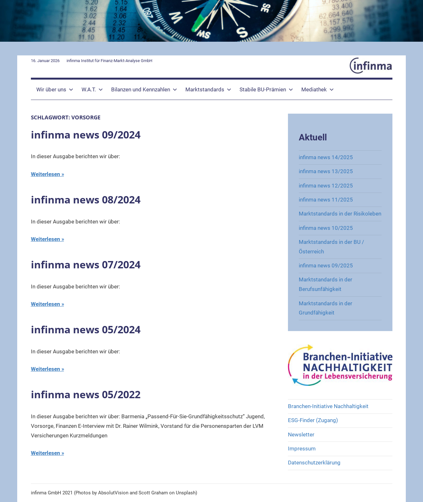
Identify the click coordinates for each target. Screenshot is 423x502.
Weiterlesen (45, 174)
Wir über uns (54, 89)
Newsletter (301, 434)
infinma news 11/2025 (326, 199)
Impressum (302, 448)
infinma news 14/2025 (326, 157)
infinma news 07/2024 (85, 264)
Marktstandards (208, 89)
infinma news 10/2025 (326, 228)
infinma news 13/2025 (326, 171)
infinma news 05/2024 (85, 329)
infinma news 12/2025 (326, 185)
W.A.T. (92, 89)
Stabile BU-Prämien (266, 89)
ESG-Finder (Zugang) (313, 420)
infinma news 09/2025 (326, 265)
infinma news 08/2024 (85, 199)
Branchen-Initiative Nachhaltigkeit (328, 406)
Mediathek (317, 89)
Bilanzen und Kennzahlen (144, 89)
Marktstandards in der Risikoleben (340, 213)
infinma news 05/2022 (85, 394)
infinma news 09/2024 (85, 134)
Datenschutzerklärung (314, 462)
